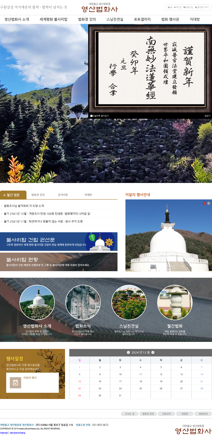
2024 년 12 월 (141, 352)
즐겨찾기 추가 (202, 7)
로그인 (178, 7)
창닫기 (207, 116)
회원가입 (188, 7)
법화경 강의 (87, 19)
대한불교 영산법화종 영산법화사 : (17, 424)
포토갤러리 (142, 19)
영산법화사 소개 (16, 19)
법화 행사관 (170, 19)
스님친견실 (115, 19)
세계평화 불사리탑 (53, 19)
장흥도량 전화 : (84, 424)
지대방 (195, 19)
